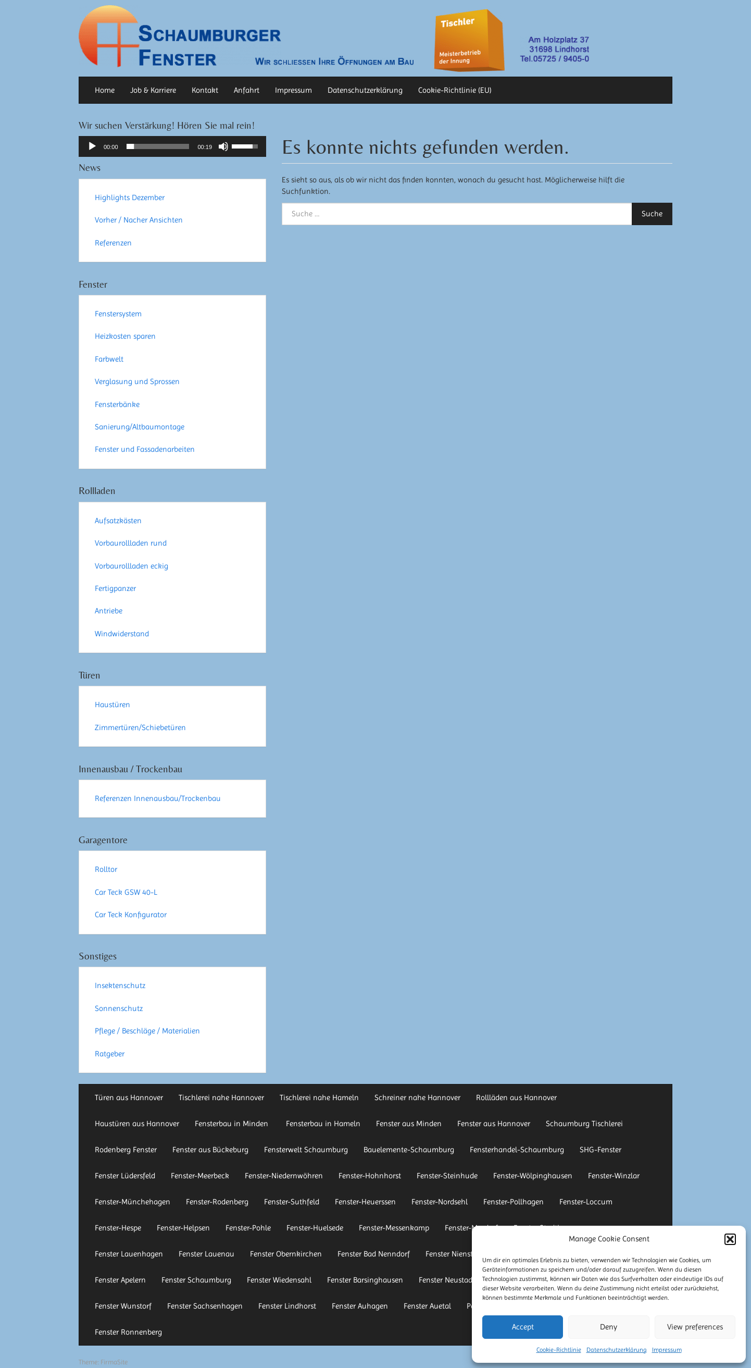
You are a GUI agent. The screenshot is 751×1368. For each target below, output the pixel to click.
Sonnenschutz (119, 1008)
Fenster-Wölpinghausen (532, 1175)
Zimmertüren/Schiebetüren (140, 727)
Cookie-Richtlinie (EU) (455, 90)
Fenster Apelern (120, 1280)
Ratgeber (109, 1053)
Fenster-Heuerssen (365, 1201)
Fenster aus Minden (409, 1123)
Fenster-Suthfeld (291, 1201)
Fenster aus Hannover (493, 1123)
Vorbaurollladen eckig (131, 566)
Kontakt (205, 90)
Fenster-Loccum (585, 1201)
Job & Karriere (153, 90)
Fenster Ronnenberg (128, 1332)
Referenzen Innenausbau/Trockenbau (158, 798)
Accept (523, 1327)
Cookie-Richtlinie (558, 1349)
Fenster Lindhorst (287, 1306)
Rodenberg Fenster (126, 1149)
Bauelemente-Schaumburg (409, 1149)
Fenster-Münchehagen (132, 1201)
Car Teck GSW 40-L (126, 892)
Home (105, 90)
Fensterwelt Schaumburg (306, 1149)
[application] (172, 146)
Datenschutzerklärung (616, 1349)
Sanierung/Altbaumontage (139, 427)
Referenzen (113, 243)
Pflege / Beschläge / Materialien (147, 1031)
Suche (652, 213)
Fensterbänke (117, 404)
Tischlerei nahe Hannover (221, 1097)
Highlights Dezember (130, 197)
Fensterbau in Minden (232, 1123)
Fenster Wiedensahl (279, 1280)
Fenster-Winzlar (614, 1175)
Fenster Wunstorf (123, 1306)
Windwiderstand (122, 633)
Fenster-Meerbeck (200, 1175)
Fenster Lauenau (206, 1254)
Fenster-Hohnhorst (370, 1175)
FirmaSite (114, 1362)
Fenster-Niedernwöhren (284, 1175)
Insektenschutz (120, 985)
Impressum (667, 1349)
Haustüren (112, 704)
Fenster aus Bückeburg (210, 1149)
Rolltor (106, 869)
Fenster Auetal (427, 1306)
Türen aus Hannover (129, 1097)
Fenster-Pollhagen (513, 1201)
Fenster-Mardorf (471, 1228)
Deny (608, 1327)
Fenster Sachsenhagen (205, 1306)
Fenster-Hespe (118, 1228)
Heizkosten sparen (125, 336)
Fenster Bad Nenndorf (373, 1254)
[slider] (158, 146)
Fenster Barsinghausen (365, 1280)
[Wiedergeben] (92, 146)
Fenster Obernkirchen (286, 1254)
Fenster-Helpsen (183, 1228)
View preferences (695, 1327)
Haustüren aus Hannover (137, 1123)
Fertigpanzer (115, 588)
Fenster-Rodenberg (217, 1201)
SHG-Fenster (600, 1149)
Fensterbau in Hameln (323, 1123)
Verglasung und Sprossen (137, 381)
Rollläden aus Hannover (516, 1097)
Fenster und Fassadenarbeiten (145, 449)
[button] (730, 1239)
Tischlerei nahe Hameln (319, 1097)
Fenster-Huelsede (314, 1228)
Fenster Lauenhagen (129, 1254)
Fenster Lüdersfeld (125, 1175)
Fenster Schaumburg (196, 1280)
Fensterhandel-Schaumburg (517, 1149)
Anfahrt (246, 90)
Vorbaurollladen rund (131, 543)
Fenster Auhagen (360, 1306)
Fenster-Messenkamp (394, 1228)
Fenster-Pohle (248, 1228)
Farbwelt (109, 359)
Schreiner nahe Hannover (417, 1097)
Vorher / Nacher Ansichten (139, 220)
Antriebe (108, 610)
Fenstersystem (118, 313)
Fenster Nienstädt (454, 1254)
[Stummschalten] (223, 146)
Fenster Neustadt (447, 1280)
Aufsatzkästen (118, 520)
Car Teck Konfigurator (131, 914)
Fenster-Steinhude (447, 1175)
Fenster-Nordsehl (439, 1201)
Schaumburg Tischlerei (584, 1123)
